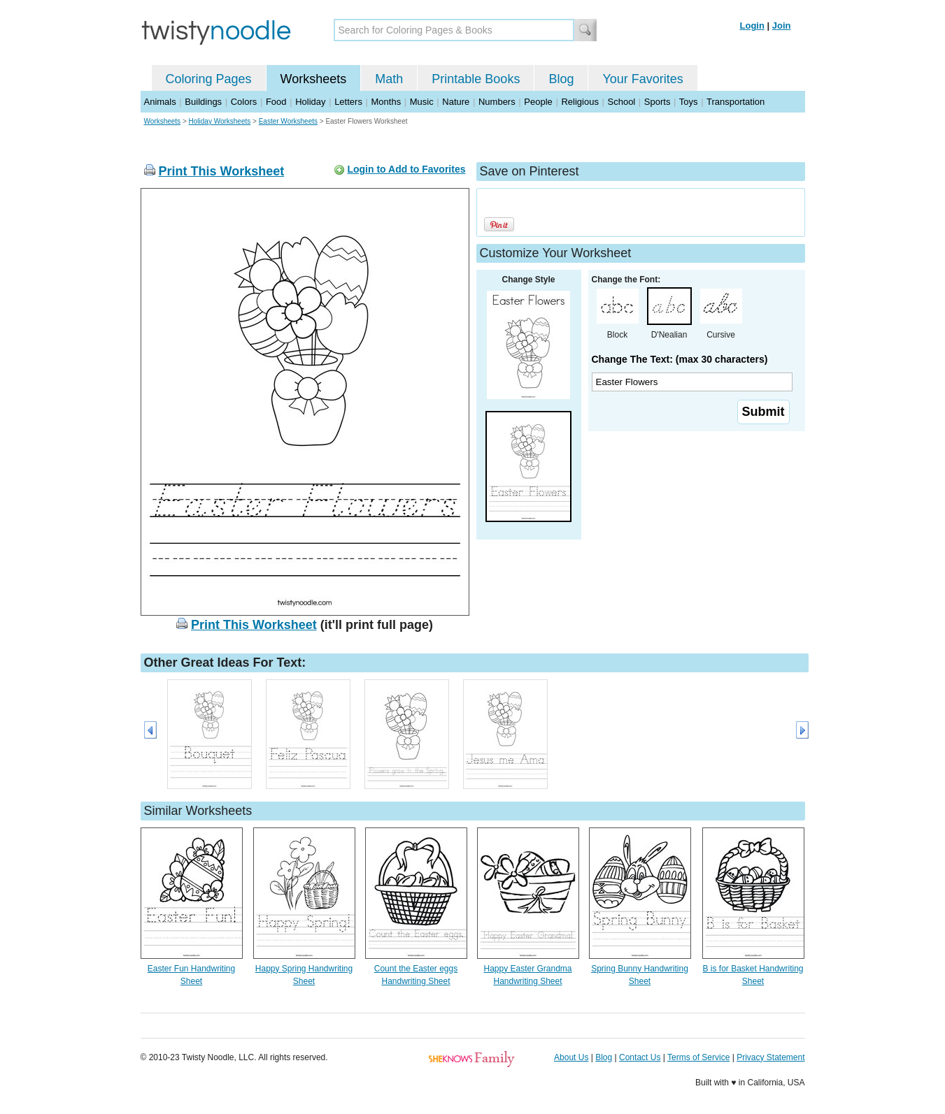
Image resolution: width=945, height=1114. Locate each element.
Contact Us (639, 1057)
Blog (561, 79)
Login (752, 25)
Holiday (310, 101)
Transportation (735, 101)
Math (389, 79)
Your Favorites (642, 79)
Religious (579, 101)
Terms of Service (698, 1057)
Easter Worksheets (288, 121)
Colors (244, 101)
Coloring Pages (209, 79)
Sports (657, 101)
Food (276, 101)
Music (422, 101)
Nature (455, 101)
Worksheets (313, 79)
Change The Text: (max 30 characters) (680, 359)
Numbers (497, 101)
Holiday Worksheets (220, 121)
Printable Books (476, 79)
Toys (688, 101)
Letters (348, 101)
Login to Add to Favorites (406, 169)
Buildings (203, 101)
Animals (160, 101)
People (538, 101)
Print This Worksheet (222, 171)
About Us (571, 1057)
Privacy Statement (770, 1057)
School (622, 101)
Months (386, 101)
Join (781, 25)
